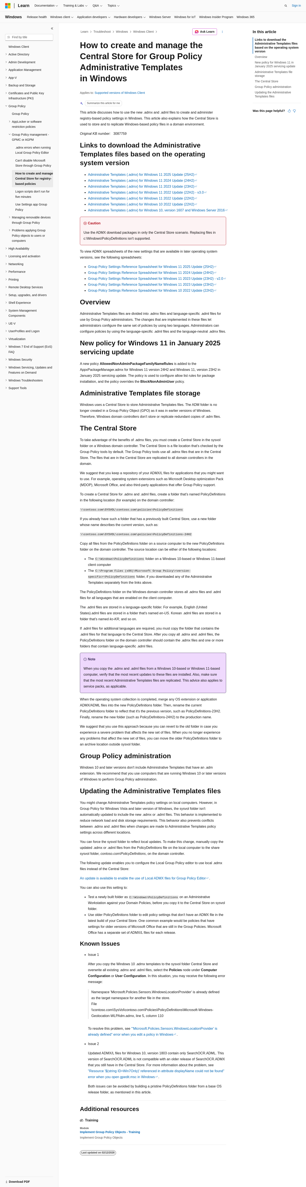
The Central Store (266, 81)
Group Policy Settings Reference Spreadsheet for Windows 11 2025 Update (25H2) (151, 267)
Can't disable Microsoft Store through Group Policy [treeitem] (33, 163)
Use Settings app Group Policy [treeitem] (31, 207)
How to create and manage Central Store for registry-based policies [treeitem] (34, 179)
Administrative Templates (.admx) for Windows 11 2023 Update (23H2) (141, 186)
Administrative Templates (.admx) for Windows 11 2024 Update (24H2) (141, 180)
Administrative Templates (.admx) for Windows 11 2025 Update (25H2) (141, 174)
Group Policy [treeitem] (20, 113)
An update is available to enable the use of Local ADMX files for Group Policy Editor (143, 878)
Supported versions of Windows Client (120, 92)
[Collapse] (52, 28)
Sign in (296, 5)
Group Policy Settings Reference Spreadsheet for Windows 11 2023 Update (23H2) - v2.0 (155, 278)
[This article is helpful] (289, 110)
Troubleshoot (102, 31)
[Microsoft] (8, 5)
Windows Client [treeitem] (18, 46)
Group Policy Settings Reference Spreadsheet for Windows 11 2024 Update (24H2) (151, 272)
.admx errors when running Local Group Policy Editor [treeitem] (33, 150)
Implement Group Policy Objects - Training (110, 1132)
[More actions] (222, 31)
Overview (261, 57)
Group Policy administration (273, 87)
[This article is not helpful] (294, 110)
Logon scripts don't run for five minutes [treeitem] (32, 194)
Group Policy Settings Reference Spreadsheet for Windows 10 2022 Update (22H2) (151, 290)
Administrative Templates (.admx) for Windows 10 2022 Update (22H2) (141, 204)
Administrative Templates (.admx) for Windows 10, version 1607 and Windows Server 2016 (156, 210)
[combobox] (29, 37)
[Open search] (286, 6)
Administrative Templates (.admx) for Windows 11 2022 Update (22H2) (141, 198)
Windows (122, 31)
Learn (84, 31)
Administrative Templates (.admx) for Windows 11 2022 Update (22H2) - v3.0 (146, 192)
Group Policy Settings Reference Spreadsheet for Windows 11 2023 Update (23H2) (151, 284)
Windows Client (143, 31)
